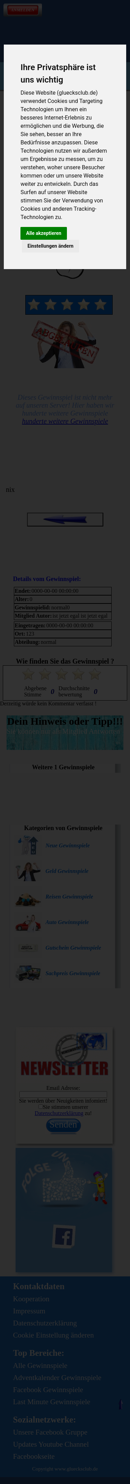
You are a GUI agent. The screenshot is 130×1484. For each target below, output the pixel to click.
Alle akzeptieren (43, 233)
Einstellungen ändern (50, 246)
